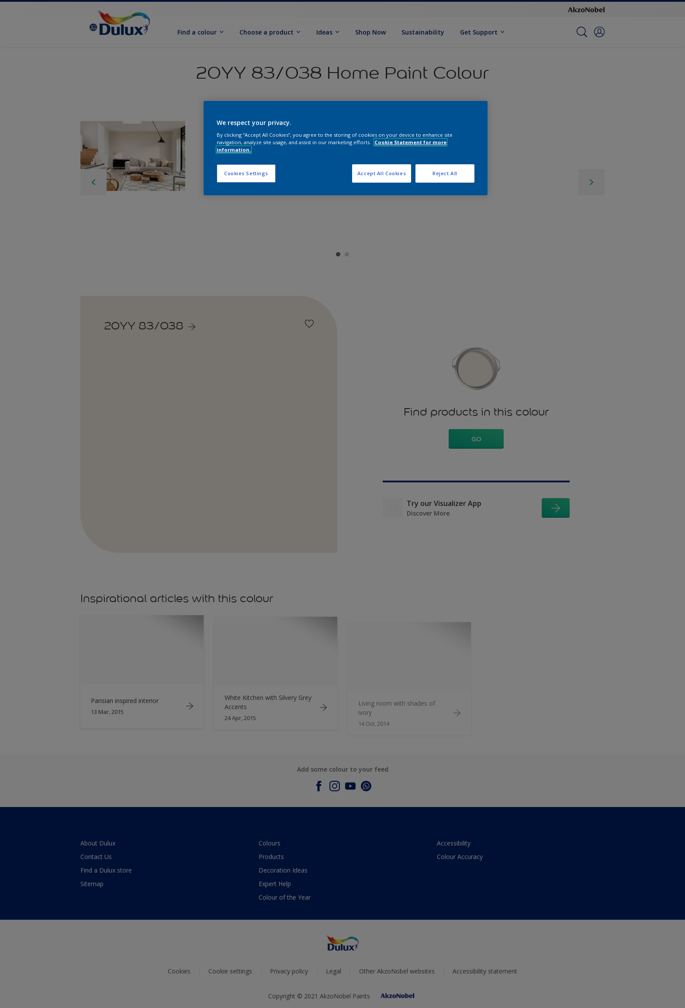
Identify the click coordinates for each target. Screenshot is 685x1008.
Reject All (444, 173)
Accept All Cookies (381, 173)
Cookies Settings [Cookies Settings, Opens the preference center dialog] (246, 173)
